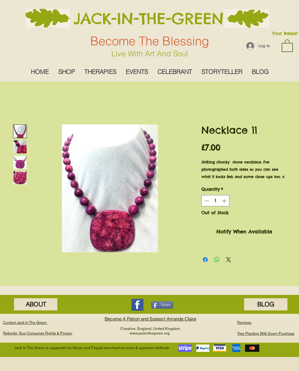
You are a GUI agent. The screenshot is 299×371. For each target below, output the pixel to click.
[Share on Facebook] (205, 259)
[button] (287, 45)
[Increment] (225, 200)
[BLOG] (265, 304)
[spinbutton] (215, 200)
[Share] (162, 305)
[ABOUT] (35, 304)
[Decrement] (206, 200)
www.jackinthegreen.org (150, 333)
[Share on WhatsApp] (217, 259)
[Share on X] (228, 259)
